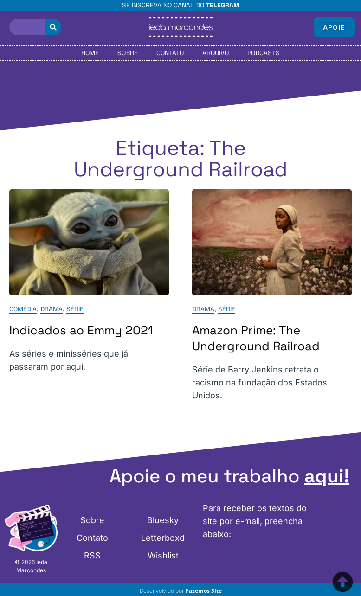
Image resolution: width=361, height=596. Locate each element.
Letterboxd (163, 538)
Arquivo (215, 53)
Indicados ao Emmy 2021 (81, 330)
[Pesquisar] (53, 27)
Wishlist (163, 555)
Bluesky (163, 520)
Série (75, 309)
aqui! (326, 476)
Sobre (127, 53)
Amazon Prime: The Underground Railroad (256, 338)
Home (90, 53)
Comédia (23, 309)
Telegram (222, 5)
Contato (170, 53)
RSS (92, 555)
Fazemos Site (204, 591)
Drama (51, 309)
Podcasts (263, 53)
